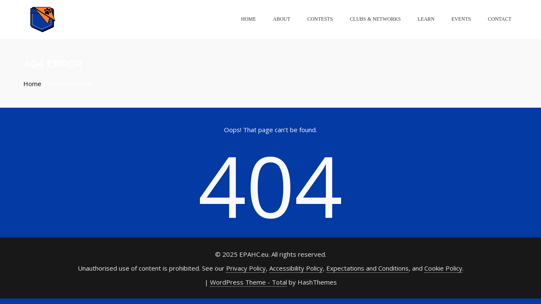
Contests (320, 19)
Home (248, 19)
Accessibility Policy (296, 268)
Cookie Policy (443, 268)
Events (461, 19)
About (281, 19)
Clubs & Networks (375, 19)
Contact (499, 19)
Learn (426, 19)
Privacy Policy (246, 268)
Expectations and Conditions (367, 268)
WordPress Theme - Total (248, 282)
